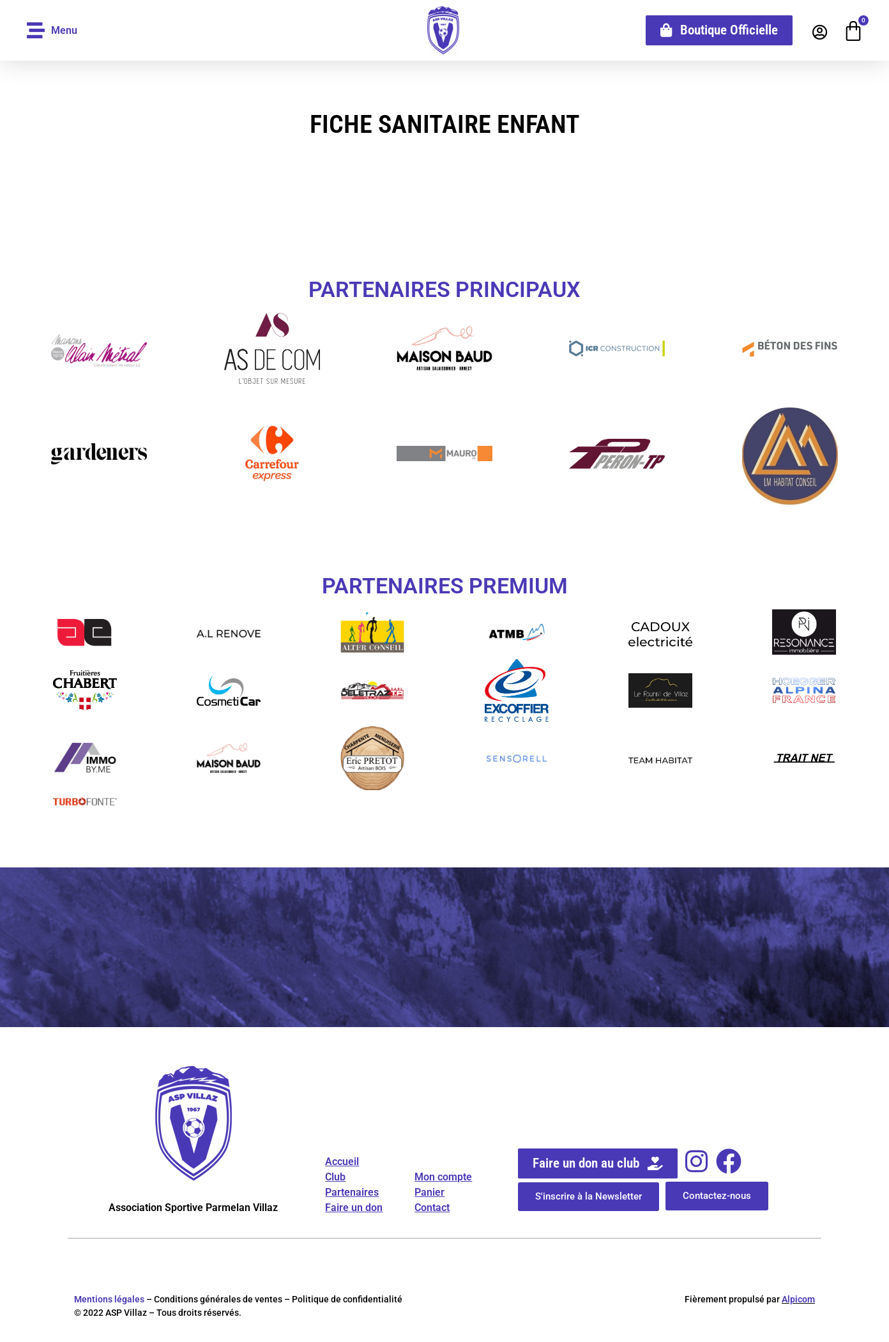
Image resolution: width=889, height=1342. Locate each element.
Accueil (342, 1161)
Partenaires (352, 1192)
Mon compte (443, 1177)
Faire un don (354, 1207)
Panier (429, 1192)
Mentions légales (109, 1299)
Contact (432, 1207)
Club (335, 1177)
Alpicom (798, 1299)
